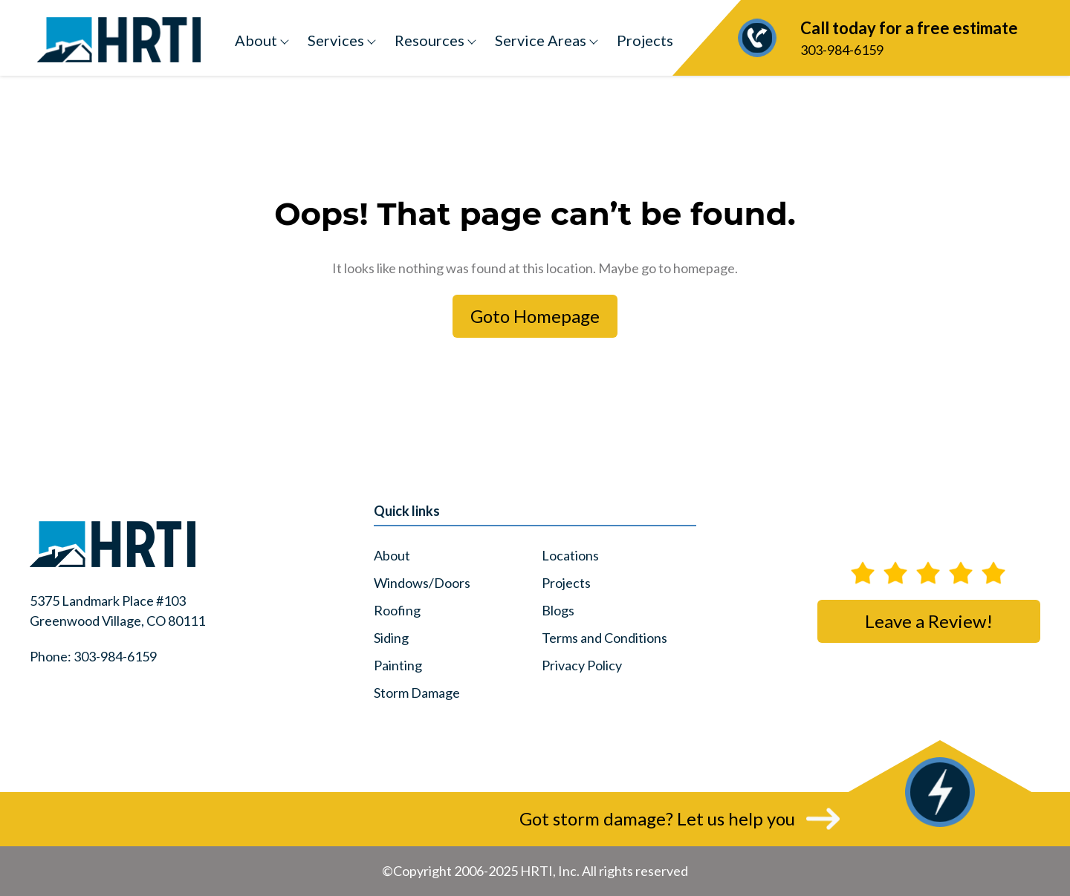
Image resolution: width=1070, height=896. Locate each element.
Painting (398, 665)
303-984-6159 (882, 37)
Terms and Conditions (604, 638)
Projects (645, 40)
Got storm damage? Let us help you (657, 818)
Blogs (558, 610)
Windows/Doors (422, 583)
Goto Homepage (535, 316)
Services (336, 40)
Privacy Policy (582, 665)
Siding (391, 638)
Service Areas (540, 40)
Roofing (397, 610)
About (256, 40)
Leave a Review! (929, 621)
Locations (570, 555)
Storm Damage (417, 692)
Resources (429, 40)
